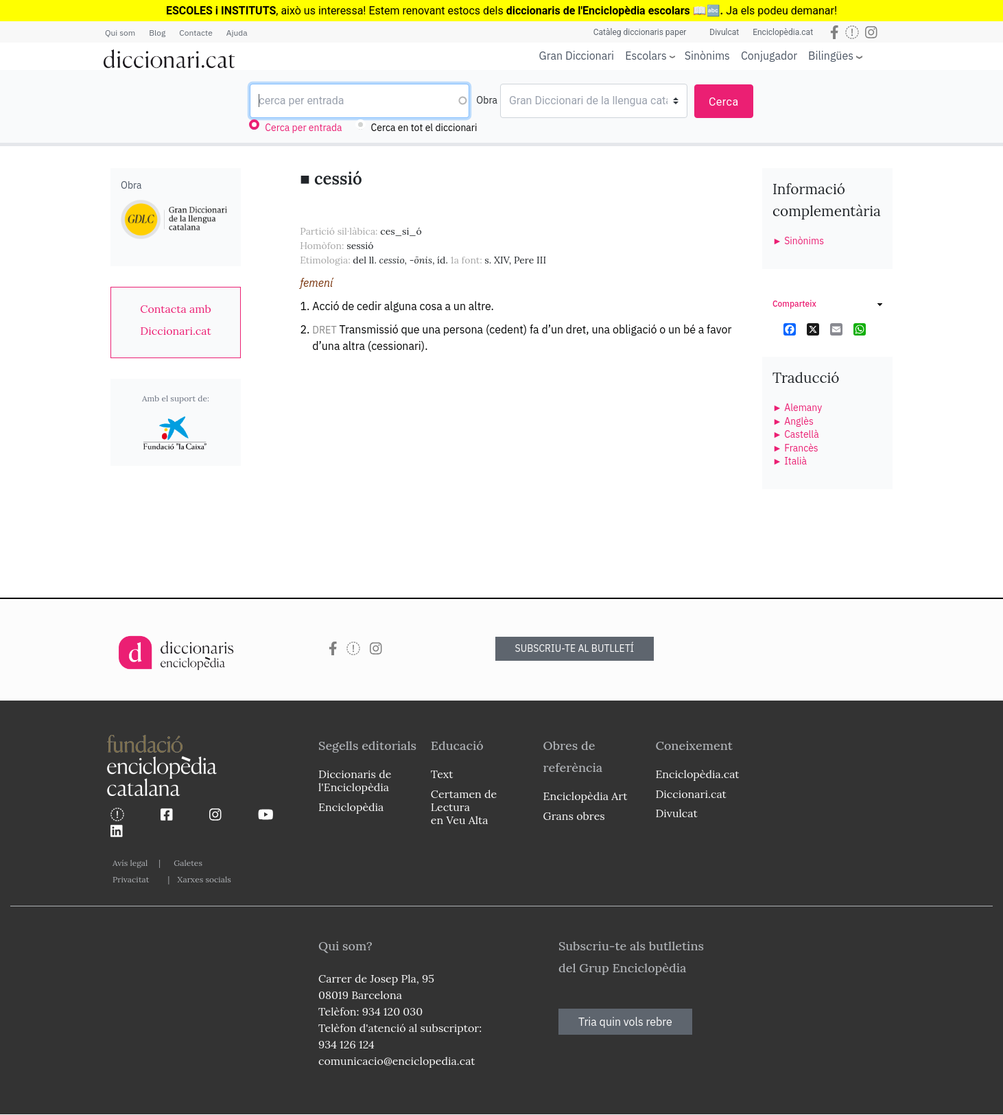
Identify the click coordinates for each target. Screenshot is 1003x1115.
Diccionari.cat (690, 794)
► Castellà (795, 434)
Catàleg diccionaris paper (640, 32)
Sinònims (707, 55)
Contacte (195, 32)
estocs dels (476, 10)
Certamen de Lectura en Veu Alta (464, 807)
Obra (486, 100)
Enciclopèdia (351, 807)
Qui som (120, 32)
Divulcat (724, 32)
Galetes (188, 863)
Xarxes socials (204, 879)
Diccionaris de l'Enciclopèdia (354, 780)
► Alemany (797, 407)
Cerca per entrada (303, 127)
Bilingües (830, 55)
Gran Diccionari (577, 55)
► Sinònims (798, 241)
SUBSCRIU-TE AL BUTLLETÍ (575, 648)
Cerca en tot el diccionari (424, 127)
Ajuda (237, 32)
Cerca (724, 101)
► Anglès (793, 421)
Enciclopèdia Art (585, 796)
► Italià (789, 461)
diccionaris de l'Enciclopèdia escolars (598, 10)
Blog (157, 32)
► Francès (795, 448)
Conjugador (769, 55)
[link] (175, 320)
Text (442, 774)
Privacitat (131, 879)
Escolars (646, 55)
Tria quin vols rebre (625, 1022)
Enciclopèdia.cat (783, 32)
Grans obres (574, 816)
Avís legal (130, 863)
